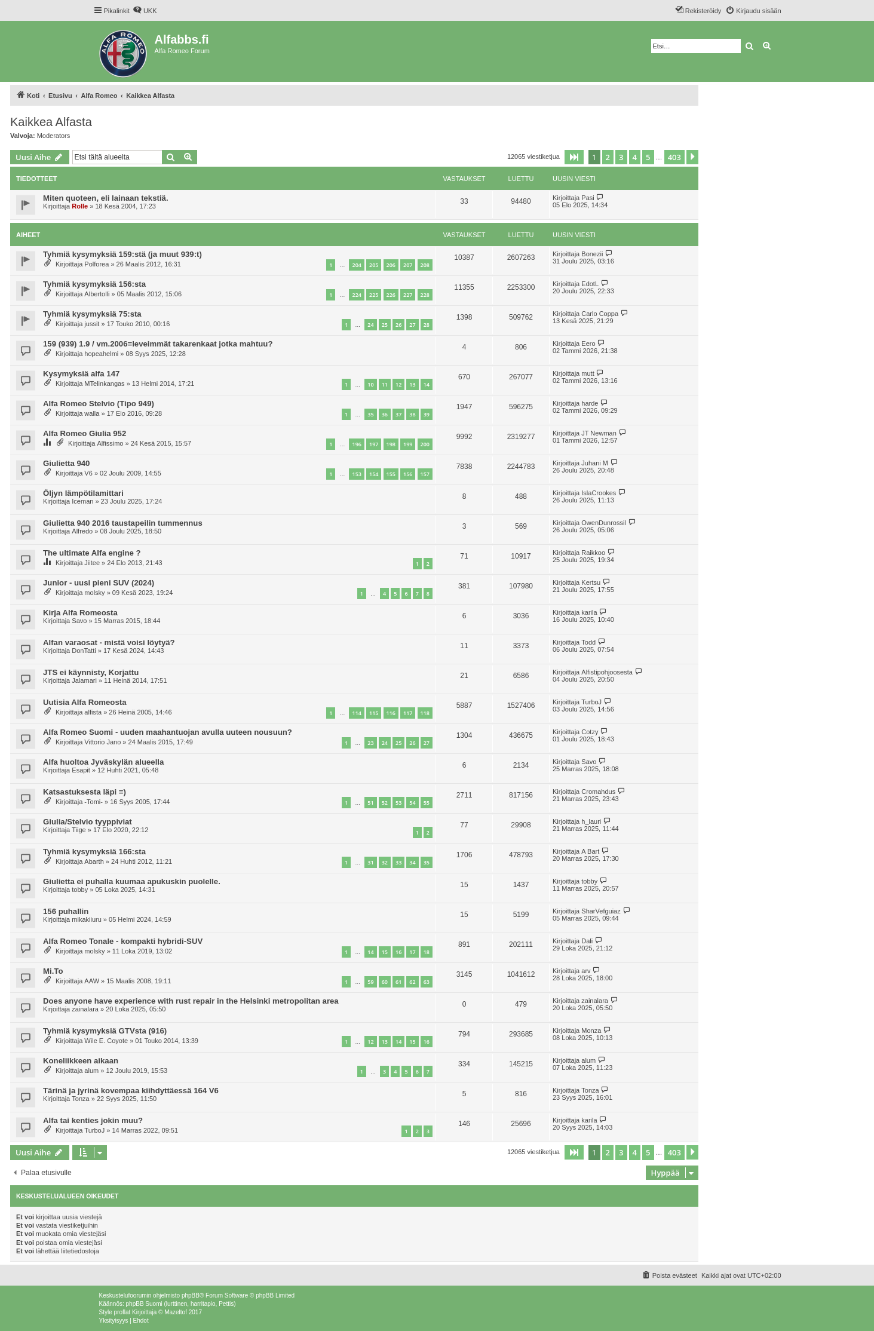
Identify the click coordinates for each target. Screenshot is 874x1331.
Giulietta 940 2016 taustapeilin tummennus (123, 523)
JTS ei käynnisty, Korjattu (91, 672)
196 (356, 444)
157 (425, 474)
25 (385, 325)
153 (356, 474)
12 (398, 384)
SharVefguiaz (600, 911)
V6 (88, 473)
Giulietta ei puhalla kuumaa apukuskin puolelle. (131, 881)
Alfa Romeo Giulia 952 (84, 433)
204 (356, 265)
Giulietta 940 (66, 463)
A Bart (590, 851)
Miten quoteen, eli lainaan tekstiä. (105, 198)
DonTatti (84, 650)
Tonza (80, 1098)
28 (427, 325)
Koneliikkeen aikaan (80, 1060)
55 (427, 802)
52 (385, 802)
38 (412, 414)
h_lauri (591, 821)
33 (398, 862)
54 (412, 802)
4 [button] (635, 157)
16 (398, 952)
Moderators (53, 135)
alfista (93, 712)
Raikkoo (593, 552)
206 (391, 265)
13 (412, 384)
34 (412, 862)
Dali (587, 940)
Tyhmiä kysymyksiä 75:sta (92, 313)
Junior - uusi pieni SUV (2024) (98, 582)
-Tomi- (93, 801)
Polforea (96, 264)
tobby (80, 889)
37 (398, 414)
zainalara (85, 1009)
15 (385, 952)
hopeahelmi (101, 353)
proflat (122, 1312)
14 (427, 384)
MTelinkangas (104, 383)
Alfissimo (110, 443)
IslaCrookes (598, 492)
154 (373, 474)
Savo (79, 620)
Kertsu (590, 582)
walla (91, 413)
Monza (591, 1030)
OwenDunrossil (603, 522)
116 (391, 713)
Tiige (78, 829)
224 (356, 295)
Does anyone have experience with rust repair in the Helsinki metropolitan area (191, 1000)
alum (91, 1070)
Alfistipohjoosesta (607, 672)
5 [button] (648, 157)
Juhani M (594, 463)
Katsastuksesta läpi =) (84, 791)
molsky (94, 592)
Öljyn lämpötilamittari (83, 493)
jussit (91, 323)
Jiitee (92, 562)
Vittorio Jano (102, 742)
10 (370, 384)
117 (407, 713)
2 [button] (608, 157)
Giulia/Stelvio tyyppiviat (87, 821)
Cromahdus (598, 791)
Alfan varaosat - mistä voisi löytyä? (109, 642)
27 (412, 325)
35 (370, 414)
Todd (588, 642)
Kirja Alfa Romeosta (80, 612)
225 (373, 295)
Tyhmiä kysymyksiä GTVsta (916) (105, 1030)
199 (407, 444)
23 (370, 743)
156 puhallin (65, 911)
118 (425, 713)
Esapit (81, 770)
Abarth (93, 861)
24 (370, 325)
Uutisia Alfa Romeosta (84, 702)
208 (425, 265)
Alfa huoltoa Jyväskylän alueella (103, 761)
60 (385, 982)
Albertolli (96, 294)
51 (370, 802)
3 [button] (621, 157)
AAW (91, 981)
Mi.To (53, 971)
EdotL (590, 283)
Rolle (80, 206)
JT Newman (598, 433)
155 (391, 474)
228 (425, 295)
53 (398, 802)
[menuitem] (145, 11)
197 (373, 444)
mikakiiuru (87, 919)
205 (373, 265)
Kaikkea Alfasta (51, 121)
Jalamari (84, 680)
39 (427, 414)
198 (391, 444)
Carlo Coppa (599, 313)
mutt (587, 373)
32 (385, 862)
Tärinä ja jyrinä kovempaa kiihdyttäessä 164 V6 (131, 1090)
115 (373, 713)
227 (407, 295)
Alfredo (82, 531)
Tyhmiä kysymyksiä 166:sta (94, 851)
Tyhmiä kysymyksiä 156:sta (94, 284)
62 (412, 982)
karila (589, 612)
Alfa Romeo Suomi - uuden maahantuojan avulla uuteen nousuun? (167, 732)
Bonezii (592, 253)
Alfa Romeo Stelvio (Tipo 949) (98, 403)
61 (398, 982)
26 (398, 325)
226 (391, 295)
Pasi (587, 197)
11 (385, 384)
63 (427, 982)
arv (585, 970)
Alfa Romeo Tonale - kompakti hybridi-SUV (123, 941)
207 (407, 265)
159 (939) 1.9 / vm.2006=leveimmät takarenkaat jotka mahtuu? (157, 343)
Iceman (82, 501)
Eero (588, 343)
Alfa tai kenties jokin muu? (93, 1120)
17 (412, 952)
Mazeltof (175, 1312)
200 (425, 444)
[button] (574, 157)
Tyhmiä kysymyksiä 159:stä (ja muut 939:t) (122, 254)
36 (385, 414)
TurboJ (591, 702)
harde (589, 403)
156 (407, 474)
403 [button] (674, 157)
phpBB (191, 1295)
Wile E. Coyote (106, 1040)
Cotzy (589, 731)
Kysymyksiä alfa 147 (81, 373)
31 (370, 862)
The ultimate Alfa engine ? (92, 552)
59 (370, 982)
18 (427, 952)
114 (356, 713)
